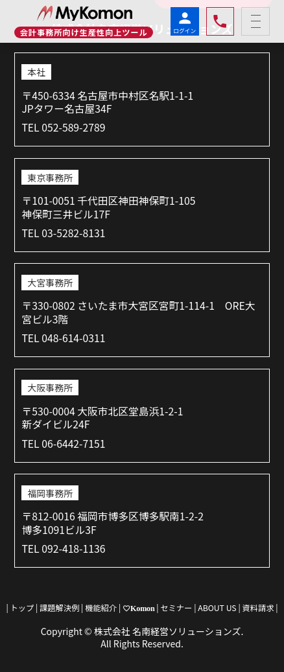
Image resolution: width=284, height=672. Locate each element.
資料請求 (258, 608)
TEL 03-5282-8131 (63, 233)
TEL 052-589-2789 (63, 127)
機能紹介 (101, 608)
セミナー (177, 608)
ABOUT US (217, 608)
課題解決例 (59, 608)
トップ (22, 608)
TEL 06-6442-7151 (63, 443)
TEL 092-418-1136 (63, 548)
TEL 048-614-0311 (63, 337)
